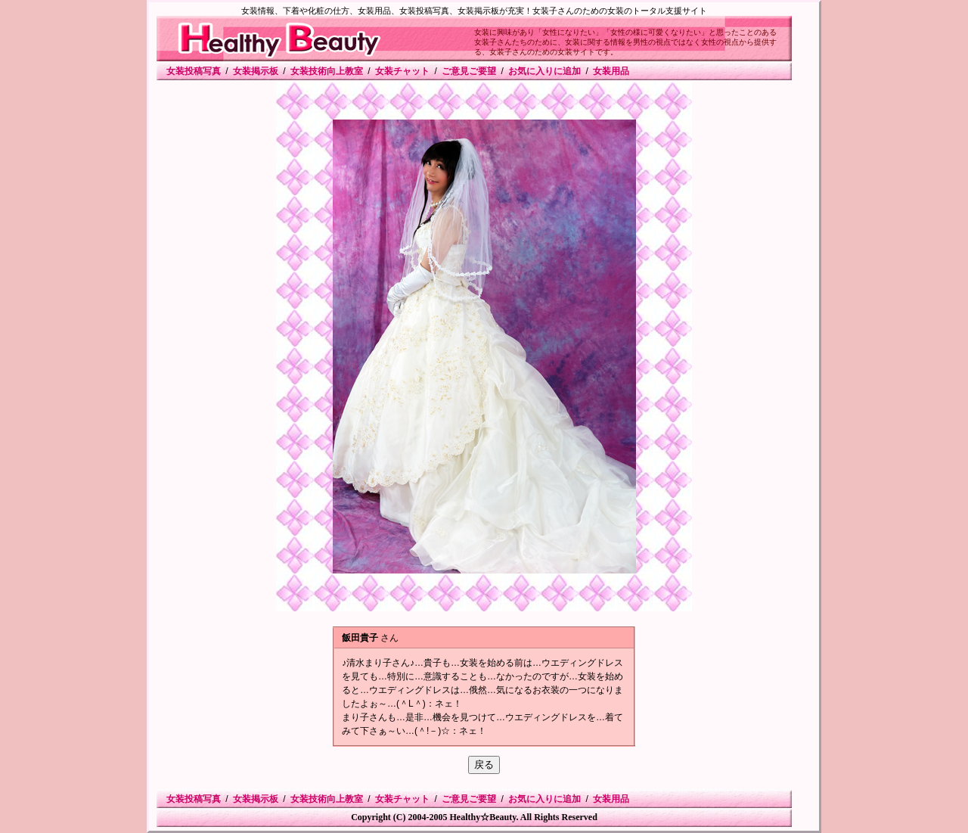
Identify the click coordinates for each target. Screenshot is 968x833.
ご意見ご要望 (469, 71)
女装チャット (402, 71)
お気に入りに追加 (544, 71)
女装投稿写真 (193, 71)
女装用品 (611, 71)
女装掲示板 (255, 71)
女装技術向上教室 (326, 71)
